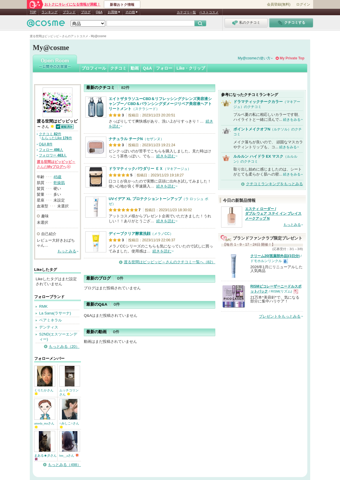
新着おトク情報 (122, 5)
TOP (33, 12)
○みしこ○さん (69, 424)
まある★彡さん (45, 457)
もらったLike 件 (56, 138)
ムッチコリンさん (69, 392)
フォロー (164, 68)
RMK (43, 306)
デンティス (48, 327)
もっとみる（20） (64, 346)
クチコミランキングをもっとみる (274, 184)
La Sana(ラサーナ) (55, 313)
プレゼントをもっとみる (280, 316)
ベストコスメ (208, 12)
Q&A (99, 12)
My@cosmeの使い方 (254, 58)
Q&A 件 (46, 144)
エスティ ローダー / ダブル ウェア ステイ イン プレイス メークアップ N (273, 214)
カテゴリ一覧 (186, 12)
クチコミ (118, 68)
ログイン (303, 4)
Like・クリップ (190, 68)
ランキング (49, 12)
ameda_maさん (44, 424)
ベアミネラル (50, 320)
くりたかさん (43, 391)
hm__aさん (69, 455)
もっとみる (66, 251)
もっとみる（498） (64, 464)
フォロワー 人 (53, 155)
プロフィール (93, 68)
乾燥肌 (59, 182)
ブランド (69, 12)
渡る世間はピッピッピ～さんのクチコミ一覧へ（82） (169, 262)
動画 (135, 68)
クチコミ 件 (50, 134)
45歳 (57, 177)
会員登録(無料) (278, 4)
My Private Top (292, 58)
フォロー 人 (51, 150)
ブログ (86, 12)
